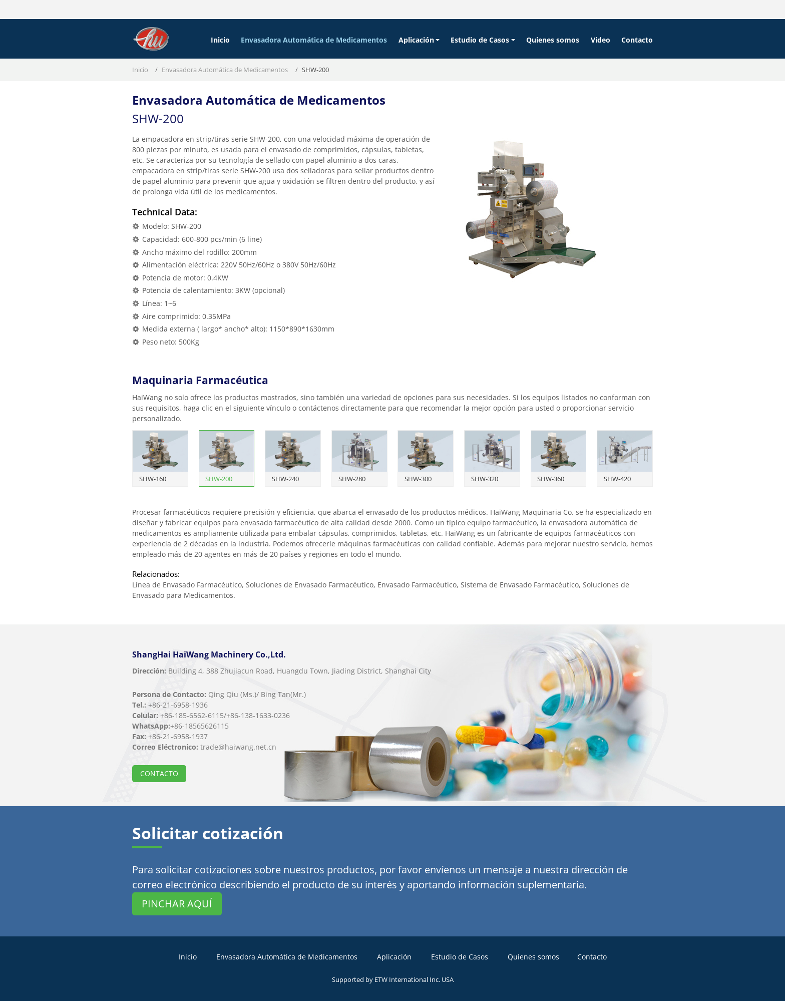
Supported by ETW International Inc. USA (393, 979)
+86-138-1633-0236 (258, 715)
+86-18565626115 (199, 726)
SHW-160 (152, 478)
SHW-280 (351, 478)
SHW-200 (218, 478)
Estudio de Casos (459, 956)
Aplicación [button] (416, 40)
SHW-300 (418, 478)
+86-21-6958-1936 (178, 705)
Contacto (637, 40)
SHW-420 (617, 478)
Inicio (220, 40)
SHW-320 (484, 478)
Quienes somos (552, 40)
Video (600, 40)
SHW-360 (550, 478)
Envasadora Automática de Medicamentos (314, 40)
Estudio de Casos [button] (480, 40)
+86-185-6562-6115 (192, 715)
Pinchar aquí (177, 903)
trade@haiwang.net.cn (238, 747)
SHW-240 (285, 478)
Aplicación (394, 956)
